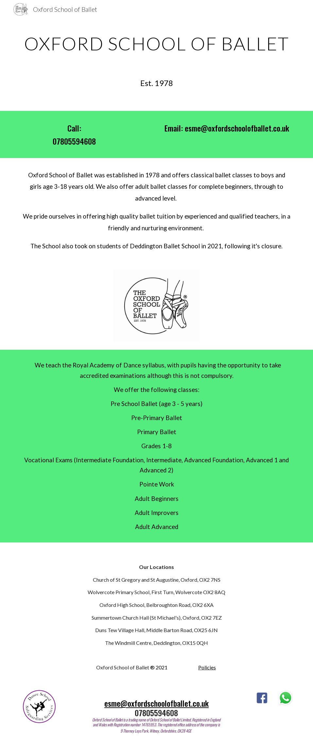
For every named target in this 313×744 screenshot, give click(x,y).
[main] (156, 42)
